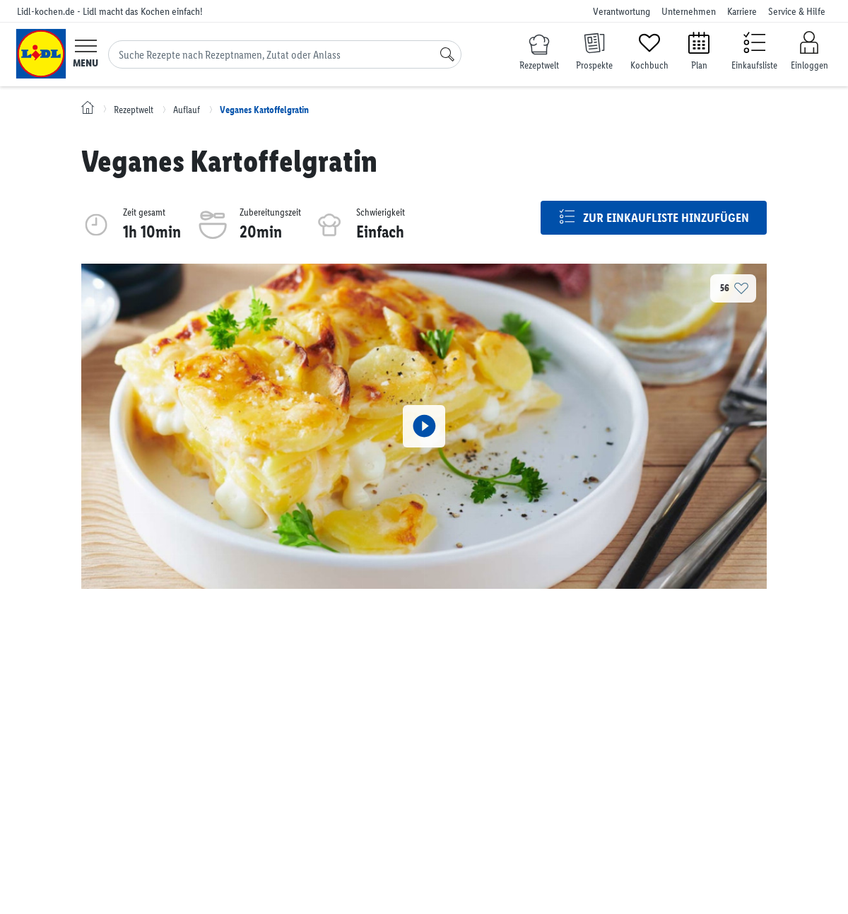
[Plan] (699, 49)
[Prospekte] (594, 49)
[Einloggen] (809, 51)
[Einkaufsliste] (754, 49)
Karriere (742, 11)
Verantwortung (621, 11)
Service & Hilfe (796, 11)
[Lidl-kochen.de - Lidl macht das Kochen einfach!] (41, 53)
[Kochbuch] (649, 49)
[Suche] (447, 54)
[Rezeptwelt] (539, 53)
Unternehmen (688, 11)
